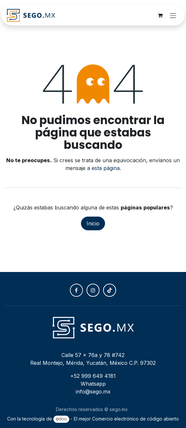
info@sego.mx (93, 391)
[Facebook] (76, 290)
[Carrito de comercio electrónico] (159, 15)
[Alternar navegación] (172, 15)
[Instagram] (93, 290)
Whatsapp (93, 383)
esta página (106, 168)
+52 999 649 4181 (93, 376)
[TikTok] (109, 290)
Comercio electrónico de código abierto (135, 418)
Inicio (93, 223)
